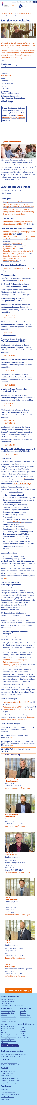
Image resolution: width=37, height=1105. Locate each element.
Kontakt (22, 2)
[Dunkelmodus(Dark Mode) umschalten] (34, 2)
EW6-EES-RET (10, 335)
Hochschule (25, 1008)
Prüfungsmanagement (8, 1019)
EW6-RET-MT (10, 423)
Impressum (4, 1089)
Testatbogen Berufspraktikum (14, 268)
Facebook (23, 1027)
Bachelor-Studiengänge (24, 13)
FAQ (18, 2)
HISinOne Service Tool (9, 1021)
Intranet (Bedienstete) (9, 1041)
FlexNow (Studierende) (9, 1027)
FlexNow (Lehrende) (8, 1029)
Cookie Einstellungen (10, 1046)
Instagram (23, 1031)
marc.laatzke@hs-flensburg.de (16, 826)
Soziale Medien (5, 1099)
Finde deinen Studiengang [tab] (19, 990)
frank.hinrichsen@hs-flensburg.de (17, 915)
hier (5, 578)
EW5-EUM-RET (10, 356)
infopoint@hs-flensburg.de (9, 1063)
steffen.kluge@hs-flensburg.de (16, 976)
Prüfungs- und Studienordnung (14, 709)
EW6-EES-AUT (10, 318)
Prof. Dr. (18, 484)
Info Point (4, 1015)
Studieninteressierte (10, 996)
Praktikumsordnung (10, 707)
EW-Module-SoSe (11, 454)
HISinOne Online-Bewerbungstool (12, 1005)
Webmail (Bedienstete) (9, 1037)
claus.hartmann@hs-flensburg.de (17, 872)
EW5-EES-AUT (10, 315)
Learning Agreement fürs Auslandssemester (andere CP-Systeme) (14, 246)
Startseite (4, 13)
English (28, 2)
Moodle (4, 1033)
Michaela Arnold (11, 781)
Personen (23, 1013)
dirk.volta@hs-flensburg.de (15, 958)
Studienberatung (11, 779)
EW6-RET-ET (10, 406)
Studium (11, 13)
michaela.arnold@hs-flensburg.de (17, 788)
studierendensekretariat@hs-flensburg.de (14, 1054)
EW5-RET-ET (10, 403)
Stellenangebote (25, 1015)
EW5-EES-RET (10, 332)
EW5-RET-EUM (10, 445)
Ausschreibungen (25, 1017)
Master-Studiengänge (7, 1001)
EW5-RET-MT (10, 420)
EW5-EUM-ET (10, 370)
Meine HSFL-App (23, 1037)
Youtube (22, 1029)
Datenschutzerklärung (8, 1092)
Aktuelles (23, 1011)
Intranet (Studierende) (7, 1039)
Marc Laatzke (10, 817)
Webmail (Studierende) (9, 1035)
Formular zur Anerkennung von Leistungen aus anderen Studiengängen (15, 258)
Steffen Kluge (26, 484)
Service (4, 1024)
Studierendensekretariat (8, 1017)
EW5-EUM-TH (10, 385)
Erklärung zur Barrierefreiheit (10, 1094)
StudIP (4, 1031)
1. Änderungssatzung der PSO (14, 702)
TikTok (22, 1033)
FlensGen (5, 1043)
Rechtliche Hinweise (7, 1097)
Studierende (6, 1008)
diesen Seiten (29, 479)
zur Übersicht (6, 76)
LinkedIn (23, 1035)
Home (14, 2)
